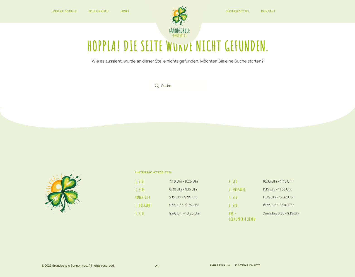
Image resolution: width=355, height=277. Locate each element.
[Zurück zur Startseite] (177, 22)
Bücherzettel (238, 11)
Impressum (220, 265)
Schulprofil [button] (99, 11)
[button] (157, 265)
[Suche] (177, 85)
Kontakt (268, 11)
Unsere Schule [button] (64, 11)
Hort (125, 11)
